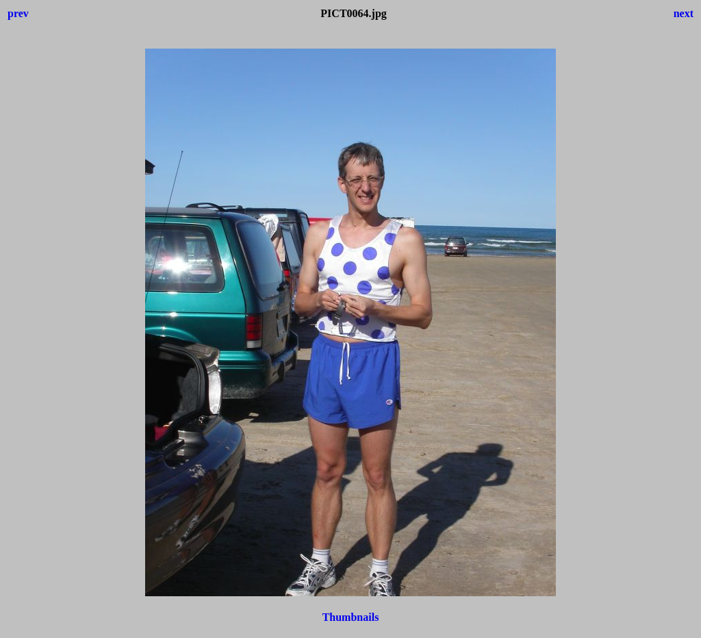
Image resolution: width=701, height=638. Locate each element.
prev (18, 13)
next (683, 13)
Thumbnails (350, 617)
